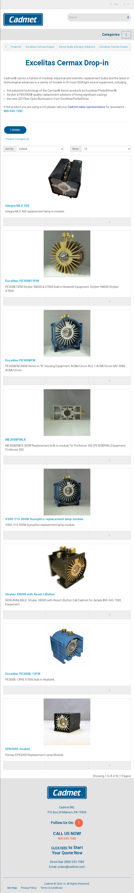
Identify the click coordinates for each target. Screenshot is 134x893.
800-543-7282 (13, 111)
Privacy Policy (28, 887)
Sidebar (15, 129)
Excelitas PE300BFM (20, 360)
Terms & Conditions (52, 887)
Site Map (12, 887)
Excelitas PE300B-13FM (22, 674)
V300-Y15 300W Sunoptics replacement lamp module (44, 519)
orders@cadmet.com (71, 866)
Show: (75, 149)
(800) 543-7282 (74, 861)
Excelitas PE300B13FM (22, 281)
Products (16, 46)
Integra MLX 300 (17, 206)
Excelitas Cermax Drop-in (40, 46)
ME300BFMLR (15, 439)
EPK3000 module (17, 749)
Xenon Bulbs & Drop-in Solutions (77, 46)
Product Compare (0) (17, 139)
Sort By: (9, 149)
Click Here (59, 848)
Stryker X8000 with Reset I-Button (30, 594)
